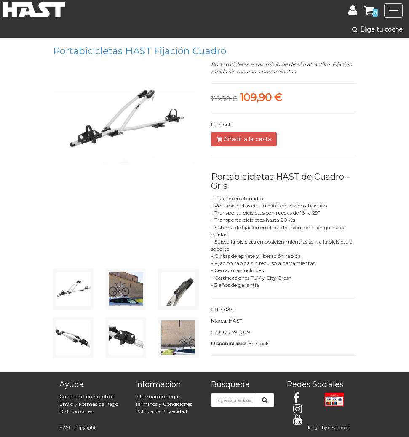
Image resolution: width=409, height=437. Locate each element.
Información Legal (157, 396)
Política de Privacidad (161, 411)
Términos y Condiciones (163, 404)
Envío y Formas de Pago (88, 404)
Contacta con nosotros (86, 396)
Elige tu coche (377, 29)
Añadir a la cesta (244, 139)
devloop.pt (339, 427)
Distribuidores (76, 411)
